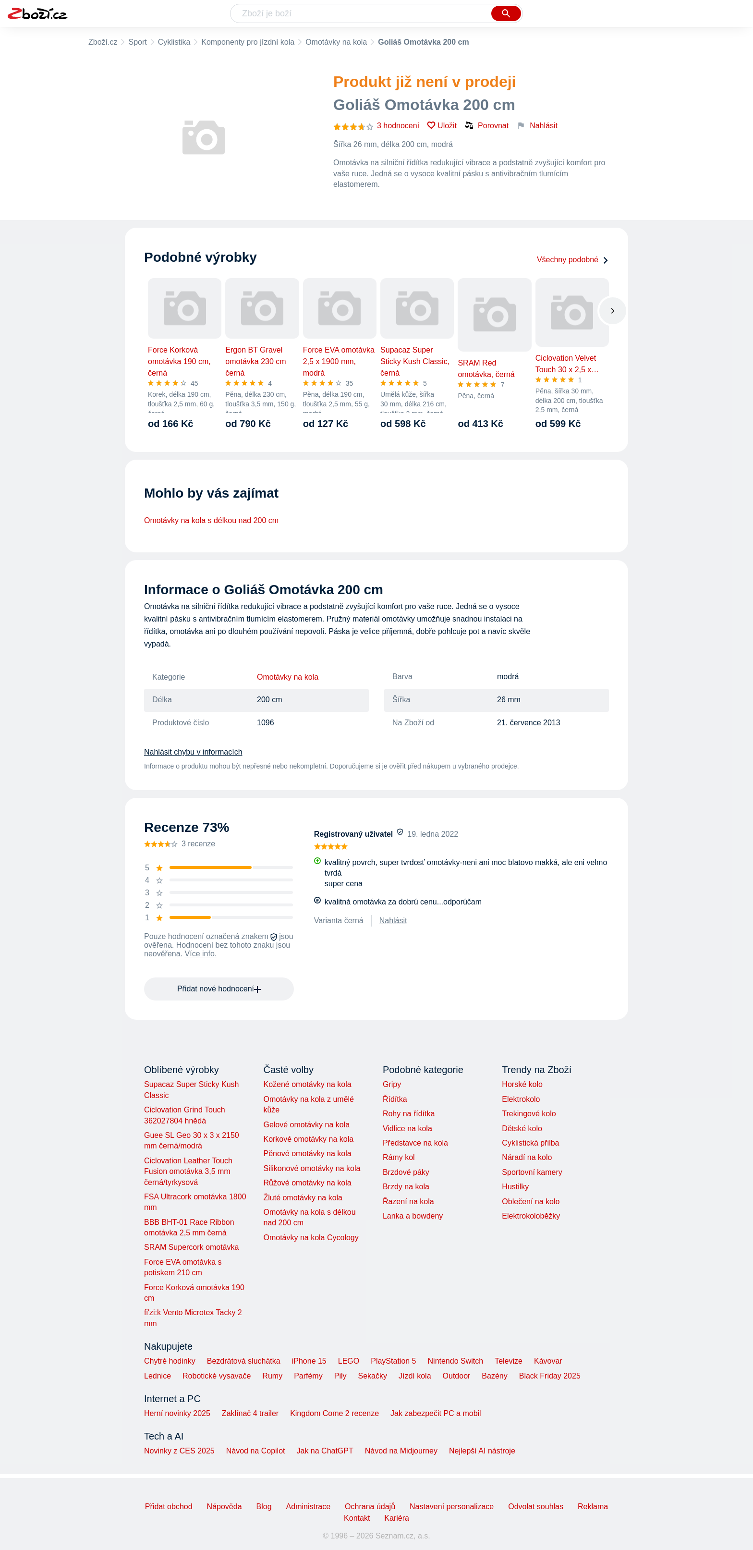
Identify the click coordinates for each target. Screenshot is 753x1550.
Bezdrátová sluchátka (243, 1361)
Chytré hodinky (169, 1361)
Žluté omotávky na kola (302, 1198)
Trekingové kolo (529, 1114)
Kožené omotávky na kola (307, 1084)
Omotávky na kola (336, 42)
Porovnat (486, 125)
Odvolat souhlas (535, 1506)
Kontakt (357, 1518)
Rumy (272, 1376)
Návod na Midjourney (401, 1451)
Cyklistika (174, 42)
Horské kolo (522, 1084)
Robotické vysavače (216, 1376)
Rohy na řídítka (409, 1114)
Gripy (392, 1084)
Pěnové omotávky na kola (307, 1153)
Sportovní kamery (532, 1172)
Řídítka (395, 1099)
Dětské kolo (522, 1128)
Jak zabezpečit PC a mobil (435, 1413)
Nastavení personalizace (452, 1506)
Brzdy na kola (406, 1187)
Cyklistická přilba (530, 1143)
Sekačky (372, 1376)
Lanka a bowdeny (413, 1216)
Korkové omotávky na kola (308, 1139)
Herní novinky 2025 (177, 1413)
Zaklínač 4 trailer (250, 1413)
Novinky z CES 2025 (179, 1451)
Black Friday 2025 (550, 1376)
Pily (340, 1376)
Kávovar (548, 1361)
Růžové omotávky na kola (307, 1183)
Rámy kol (399, 1157)
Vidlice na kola (407, 1128)
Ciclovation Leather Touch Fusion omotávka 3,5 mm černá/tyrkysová (188, 1171)
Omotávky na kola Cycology (310, 1237)
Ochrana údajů (370, 1506)
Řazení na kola (408, 1201)
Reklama (593, 1506)
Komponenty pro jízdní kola (247, 42)
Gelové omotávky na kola (306, 1125)
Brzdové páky (406, 1172)
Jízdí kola (415, 1376)
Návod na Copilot (255, 1451)
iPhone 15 (309, 1361)
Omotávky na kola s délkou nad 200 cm (211, 520)
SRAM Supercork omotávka (191, 1247)
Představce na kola (415, 1143)
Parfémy (308, 1376)
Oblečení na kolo (530, 1201)
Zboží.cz (102, 42)
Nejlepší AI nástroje (482, 1451)
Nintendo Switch (456, 1361)
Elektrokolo (521, 1099)
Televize (508, 1361)
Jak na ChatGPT (324, 1451)
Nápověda (224, 1506)
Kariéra (396, 1518)
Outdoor (457, 1376)
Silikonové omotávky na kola (311, 1168)
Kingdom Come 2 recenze (334, 1413)
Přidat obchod (169, 1506)
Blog (264, 1506)
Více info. (201, 954)
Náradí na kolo (527, 1157)
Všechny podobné (573, 260)
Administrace (308, 1506)
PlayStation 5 (393, 1361)
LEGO (348, 1361)
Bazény (494, 1376)
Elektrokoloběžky (531, 1216)
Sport (137, 42)
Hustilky (515, 1187)
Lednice (157, 1376)
